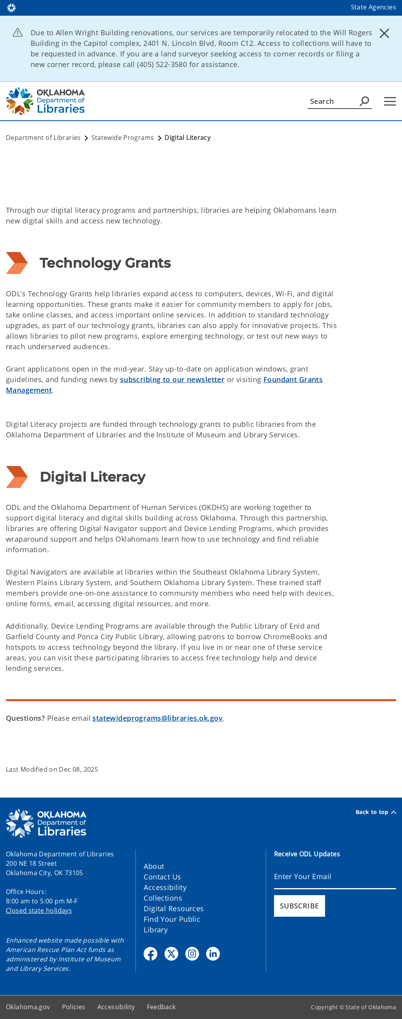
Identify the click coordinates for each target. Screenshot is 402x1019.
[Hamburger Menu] (390, 101)
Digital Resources (174, 908)
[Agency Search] (364, 101)
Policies (74, 1007)
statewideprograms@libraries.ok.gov (157, 718)
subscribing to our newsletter (172, 379)
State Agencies (373, 7)
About (154, 866)
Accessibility (165, 887)
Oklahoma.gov (28, 1007)
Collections (163, 898)
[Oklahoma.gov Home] (11, 7)
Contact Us (162, 876)
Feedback (161, 1007)
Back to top (376, 812)
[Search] (339, 101)
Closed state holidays (39, 910)
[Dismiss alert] (384, 33)
